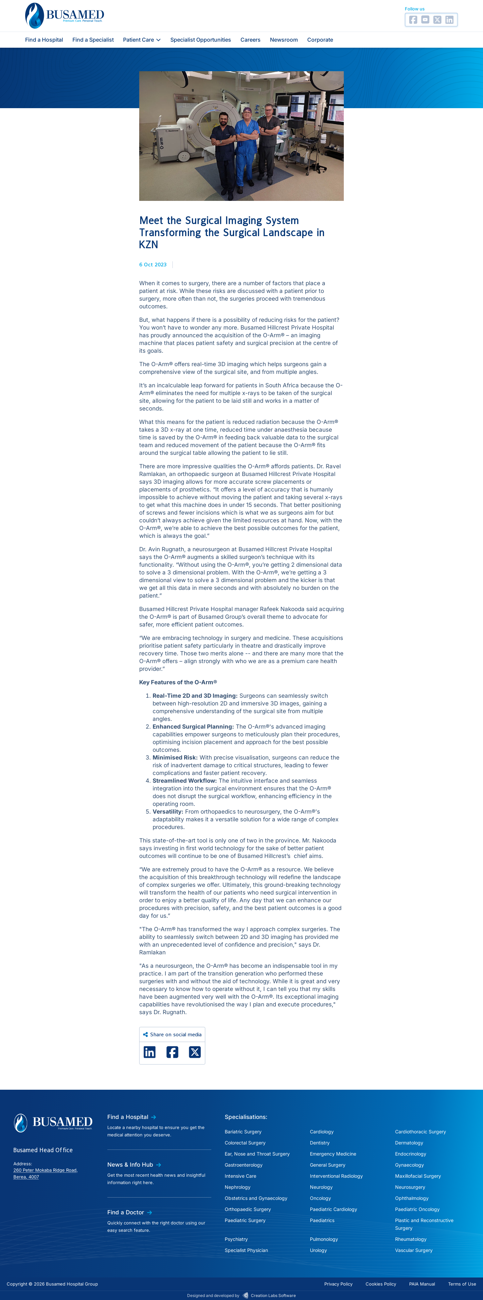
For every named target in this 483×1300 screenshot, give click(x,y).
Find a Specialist (93, 39)
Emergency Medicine (333, 1154)
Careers (250, 39)
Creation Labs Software (273, 1295)
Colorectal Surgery (245, 1142)
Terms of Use (462, 1284)
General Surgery (327, 1165)
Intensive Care (240, 1176)
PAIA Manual (422, 1284)
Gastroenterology (244, 1165)
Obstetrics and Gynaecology (256, 1198)
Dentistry (320, 1142)
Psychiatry (236, 1239)
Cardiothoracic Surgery (420, 1131)
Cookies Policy (381, 1284)
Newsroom (284, 39)
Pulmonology (324, 1239)
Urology (318, 1250)
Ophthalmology (412, 1198)
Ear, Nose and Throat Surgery (257, 1154)
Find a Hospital (44, 39)
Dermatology (409, 1142)
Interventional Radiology (336, 1176)
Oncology (320, 1198)
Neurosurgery (410, 1187)
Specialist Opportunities (200, 39)
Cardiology (322, 1131)
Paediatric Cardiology (333, 1209)
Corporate (320, 39)
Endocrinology (410, 1154)
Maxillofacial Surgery (418, 1176)
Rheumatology (411, 1239)
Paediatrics (322, 1220)
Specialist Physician (246, 1250)
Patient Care (142, 39)
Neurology (321, 1187)
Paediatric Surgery (245, 1220)
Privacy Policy (338, 1284)
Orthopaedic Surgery (248, 1209)
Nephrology (238, 1187)
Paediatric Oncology (417, 1209)
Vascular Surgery (414, 1250)
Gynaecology (409, 1165)
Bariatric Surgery (243, 1131)
